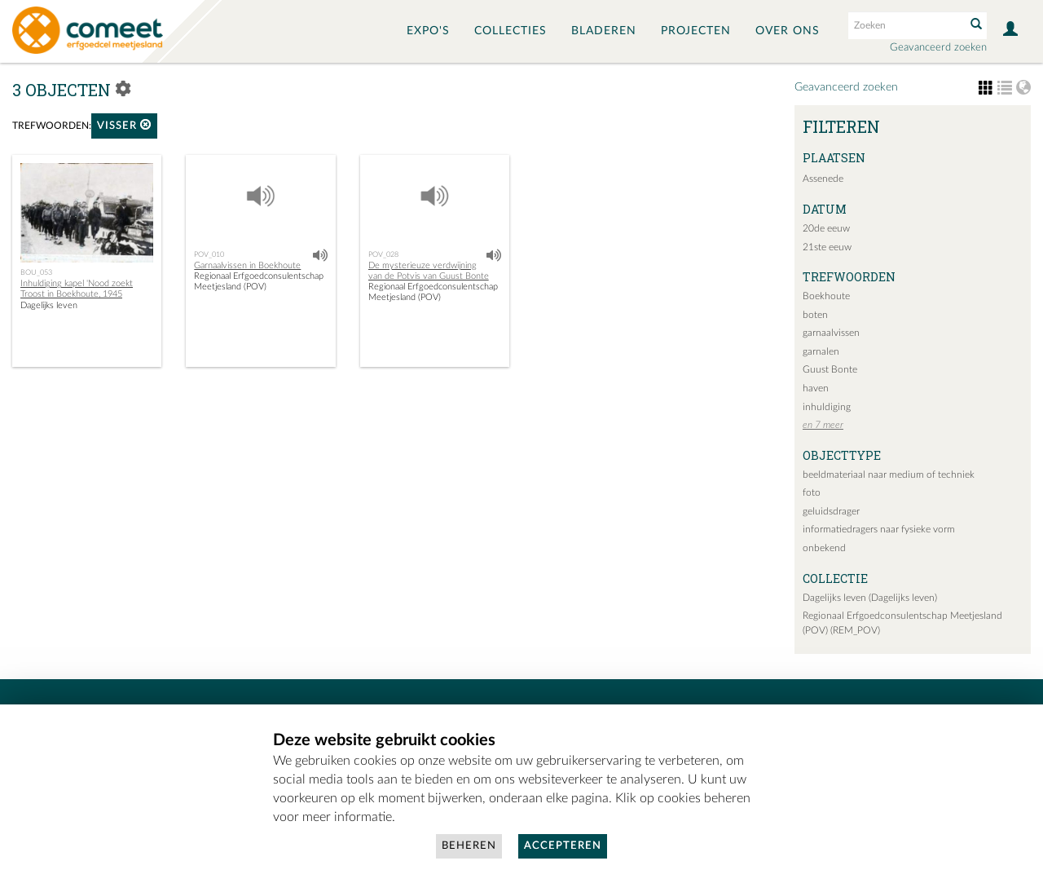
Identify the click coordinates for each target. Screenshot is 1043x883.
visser (124, 125)
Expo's (428, 31)
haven (816, 388)
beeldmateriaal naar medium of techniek (889, 474)
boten (815, 315)
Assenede (823, 178)
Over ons (787, 31)
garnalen (821, 351)
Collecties (510, 31)
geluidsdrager (831, 511)
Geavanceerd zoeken (938, 47)
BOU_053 (36, 272)
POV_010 (209, 254)
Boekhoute (826, 296)
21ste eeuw (827, 247)
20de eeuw (826, 228)
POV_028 (383, 254)
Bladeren (603, 31)
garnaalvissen (831, 333)
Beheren (469, 846)
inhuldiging (827, 407)
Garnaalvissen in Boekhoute (247, 265)
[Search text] (905, 25)
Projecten (696, 31)
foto (812, 492)
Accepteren (562, 846)
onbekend (824, 548)
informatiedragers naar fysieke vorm (879, 529)
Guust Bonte (830, 369)
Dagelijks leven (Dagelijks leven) (870, 598)
